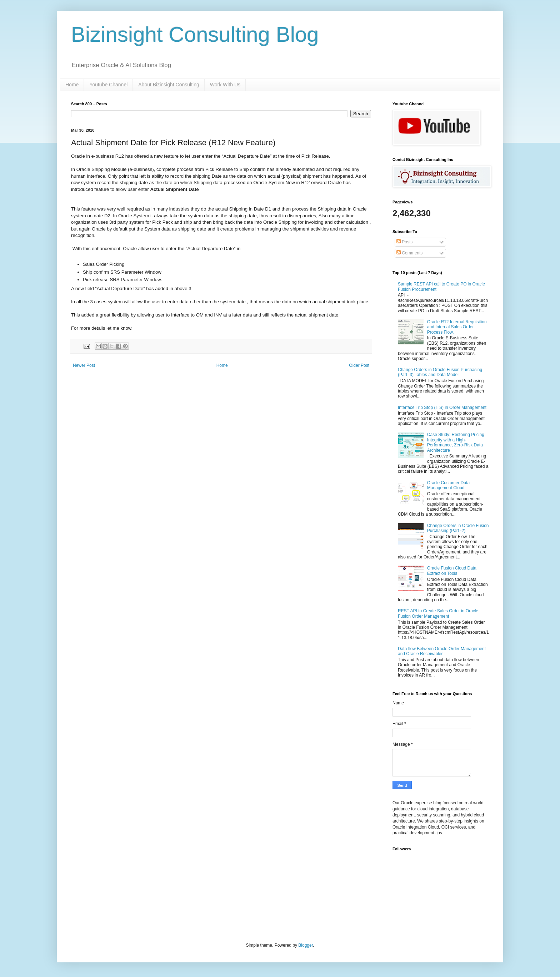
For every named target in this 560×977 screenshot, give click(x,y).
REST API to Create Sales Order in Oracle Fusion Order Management (438, 613)
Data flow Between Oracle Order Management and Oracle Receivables (442, 651)
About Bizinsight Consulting (168, 84)
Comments (409, 252)
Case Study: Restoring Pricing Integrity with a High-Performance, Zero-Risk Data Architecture (455, 442)
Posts (404, 241)
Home (72, 84)
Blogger (305, 945)
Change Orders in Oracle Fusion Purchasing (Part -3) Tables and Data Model (440, 372)
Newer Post (84, 365)
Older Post (359, 365)
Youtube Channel (108, 84)
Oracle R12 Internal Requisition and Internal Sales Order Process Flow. (457, 327)
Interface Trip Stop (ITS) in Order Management (442, 407)
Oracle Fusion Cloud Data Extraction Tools (451, 571)
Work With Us (225, 84)
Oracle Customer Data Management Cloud (448, 485)
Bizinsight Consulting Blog (195, 34)
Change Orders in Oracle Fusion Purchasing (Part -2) (458, 528)
